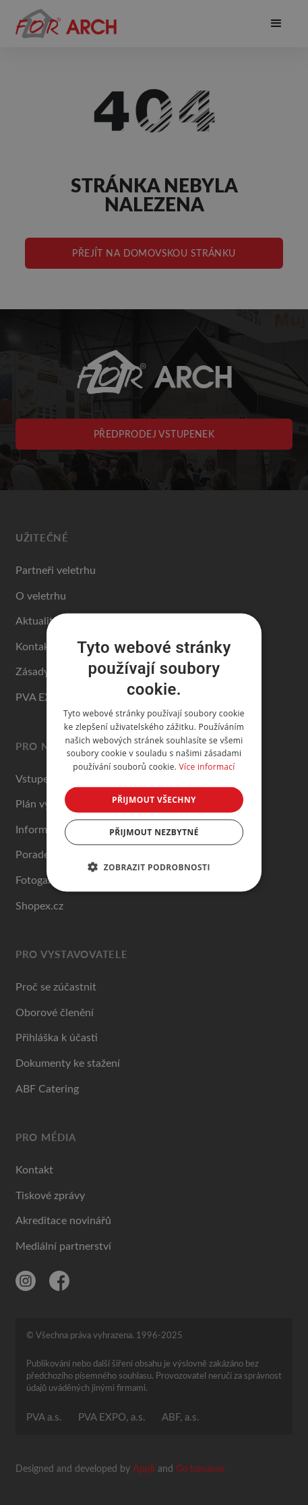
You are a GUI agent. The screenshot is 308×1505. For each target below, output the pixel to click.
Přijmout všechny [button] (154, 800)
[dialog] (154, 752)
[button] (154, 867)
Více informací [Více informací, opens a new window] (207, 766)
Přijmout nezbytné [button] (154, 832)
